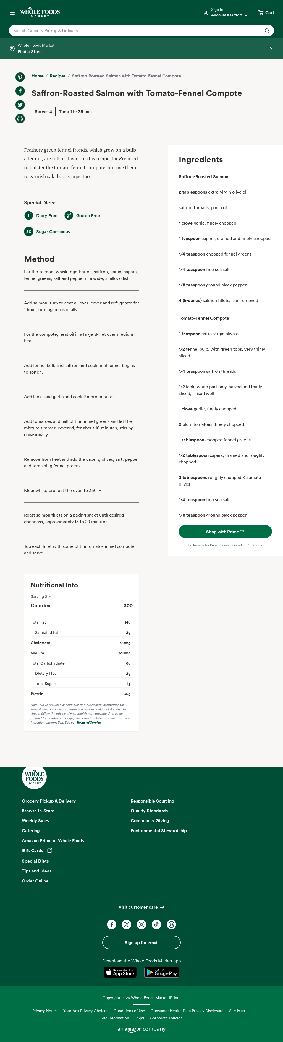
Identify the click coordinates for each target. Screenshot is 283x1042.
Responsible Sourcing (152, 801)
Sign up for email (141, 942)
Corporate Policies (166, 1017)
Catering (31, 830)
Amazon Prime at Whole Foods (53, 840)
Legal (139, 1017)
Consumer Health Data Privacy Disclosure (187, 1010)
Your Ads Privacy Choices (85, 1010)
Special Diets (35, 861)
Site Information (115, 1017)
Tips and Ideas (36, 871)
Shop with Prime (225, 531)
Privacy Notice (45, 1010)
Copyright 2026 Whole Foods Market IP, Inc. (141, 997)
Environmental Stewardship (159, 830)
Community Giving (150, 820)
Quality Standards (149, 810)
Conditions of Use (129, 1010)
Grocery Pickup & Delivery (49, 801)
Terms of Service (89, 722)
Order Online (35, 881)
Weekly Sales (35, 820)
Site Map (237, 1010)
